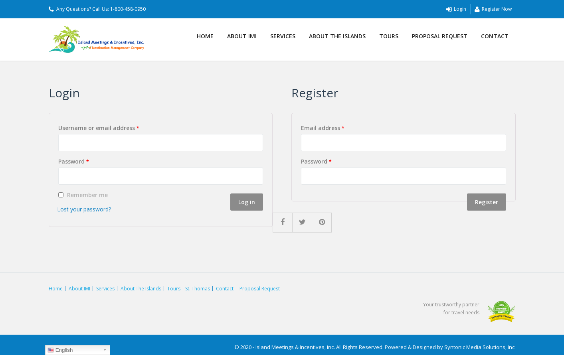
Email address (322, 128)
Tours (388, 36)
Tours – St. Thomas (188, 288)
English (60, 350)
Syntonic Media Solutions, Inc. (480, 347)
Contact (495, 36)
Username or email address (98, 128)
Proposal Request (439, 36)
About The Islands (337, 36)
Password (73, 161)
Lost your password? (84, 209)
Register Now (493, 9)
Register (486, 202)
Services (282, 36)
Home (205, 36)
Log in (246, 202)
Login (456, 9)
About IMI (242, 36)
